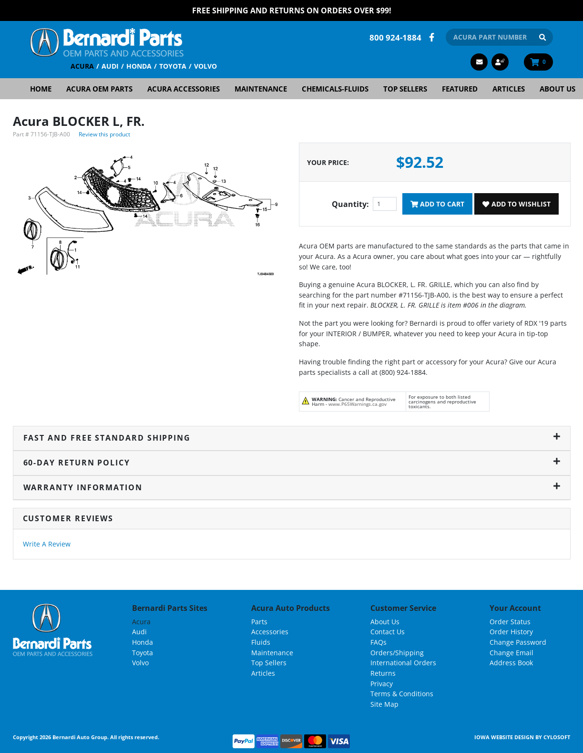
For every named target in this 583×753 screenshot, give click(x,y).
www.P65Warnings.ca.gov (357, 404)
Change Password (518, 642)
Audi (110, 66)
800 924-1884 (395, 36)
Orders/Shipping (397, 652)
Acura (82, 66)
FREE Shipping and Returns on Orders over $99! (291, 10)
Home (40, 88)
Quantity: (350, 204)
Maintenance (261, 88)
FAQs (378, 642)
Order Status (510, 621)
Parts (259, 621)
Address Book (511, 662)
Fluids (260, 642)
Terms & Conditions (401, 693)
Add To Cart (437, 203)
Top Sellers (405, 88)
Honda (139, 66)
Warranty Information (291, 487)
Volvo (205, 66)
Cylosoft (556, 737)
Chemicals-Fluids (335, 88)
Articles (508, 88)
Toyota (172, 66)
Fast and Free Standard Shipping (291, 438)
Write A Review (47, 543)
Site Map (384, 703)
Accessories (269, 631)
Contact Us (387, 631)
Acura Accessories (183, 88)
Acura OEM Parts (99, 88)
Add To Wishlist (516, 203)
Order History (511, 631)
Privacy (381, 683)
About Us (557, 88)
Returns (383, 673)
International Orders (403, 662)
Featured (460, 88)
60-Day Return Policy (291, 462)
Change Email (511, 652)
